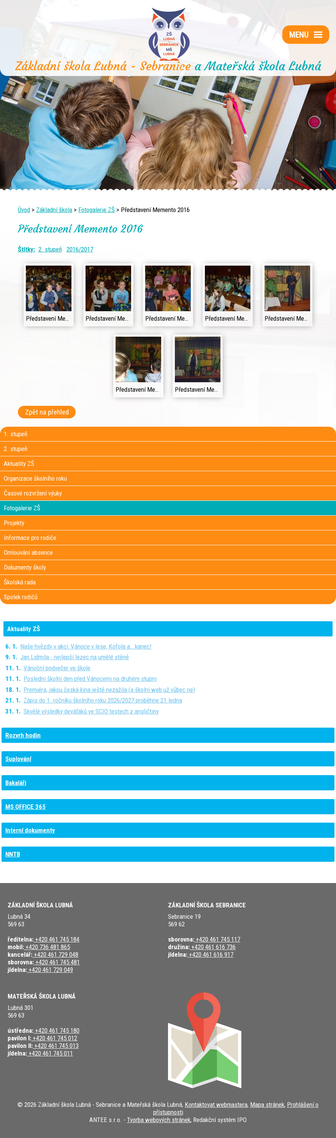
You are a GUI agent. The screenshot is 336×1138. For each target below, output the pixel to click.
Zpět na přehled (47, 412)
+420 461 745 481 (57, 962)
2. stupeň (50, 249)
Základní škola (54, 210)
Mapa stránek (267, 1104)
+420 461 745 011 (50, 1053)
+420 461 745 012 (54, 1038)
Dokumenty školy (25, 567)
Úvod (24, 210)
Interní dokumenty (30, 830)
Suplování (18, 759)
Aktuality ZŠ (19, 463)
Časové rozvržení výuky (33, 493)
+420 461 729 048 (55, 954)
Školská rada (20, 582)
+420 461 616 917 (210, 954)
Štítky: (26, 249)
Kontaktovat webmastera (216, 1104)
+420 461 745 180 (56, 1030)
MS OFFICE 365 (25, 806)
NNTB (12, 854)
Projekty (14, 523)
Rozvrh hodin (23, 735)
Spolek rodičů (21, 597)
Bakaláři (15, 783)
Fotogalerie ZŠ (96, 210)
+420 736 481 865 (47, 947)
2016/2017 (80, 249)
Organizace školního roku (35, 478)
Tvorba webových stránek (158, 1120)
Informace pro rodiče (30, 537)
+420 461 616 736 (213, 947)
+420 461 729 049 (50, 969)
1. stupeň (15, 434)
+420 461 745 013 (56, 1045)
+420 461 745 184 (56, 939)
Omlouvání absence (28, 552)
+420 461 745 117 (217, 939)
